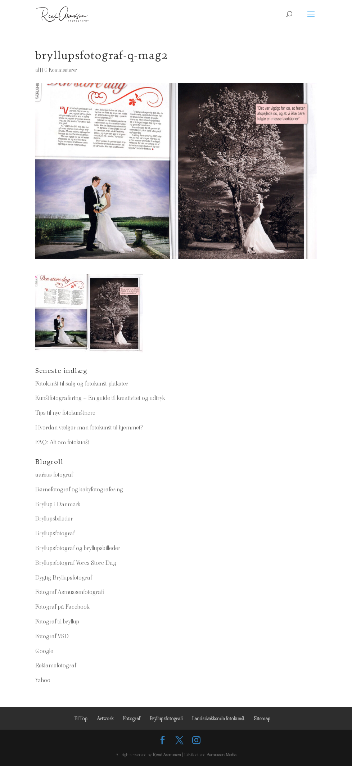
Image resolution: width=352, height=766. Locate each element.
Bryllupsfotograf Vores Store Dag (75, 562)
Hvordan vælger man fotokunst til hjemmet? (89, 427)
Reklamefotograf (55, 665)
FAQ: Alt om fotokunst (62, 442)
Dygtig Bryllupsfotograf (63, 577)
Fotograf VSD (52, 636)
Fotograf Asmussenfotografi (69, 591)
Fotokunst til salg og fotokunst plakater (81, 383)
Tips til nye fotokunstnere (65, 412)
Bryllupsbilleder (54, 518)
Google (44, 650)
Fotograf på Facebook (62, 606)
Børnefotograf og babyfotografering (79, 489)
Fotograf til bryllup (57, 621)
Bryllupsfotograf (55, 533)
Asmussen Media (221, 754)
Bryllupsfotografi (165, 718)
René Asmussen (167, 754)
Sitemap (262, 718)
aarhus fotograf (54, 474)
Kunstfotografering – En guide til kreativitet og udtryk (100, 397)
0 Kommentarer (60, 69)
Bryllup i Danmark (57, 504)
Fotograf (131, 718)
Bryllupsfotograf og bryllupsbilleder (77, 548)
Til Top (80, 718)
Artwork (105, 718)
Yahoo (42, 680)
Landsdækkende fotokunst (218, 718)
